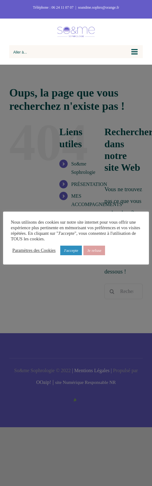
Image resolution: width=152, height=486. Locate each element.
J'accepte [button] (71, 250)
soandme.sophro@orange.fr (98, 7)
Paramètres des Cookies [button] (34, 250)
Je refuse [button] (94, 250)
